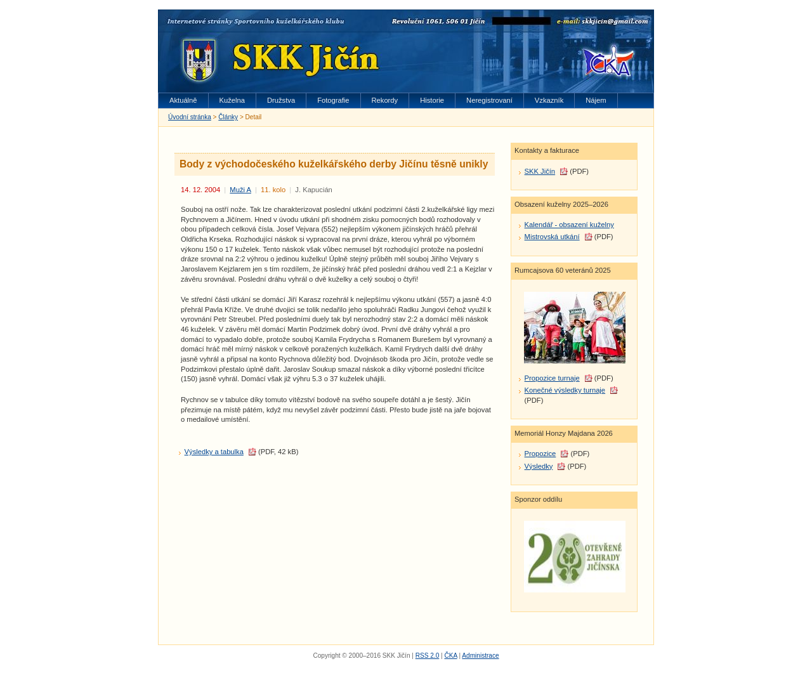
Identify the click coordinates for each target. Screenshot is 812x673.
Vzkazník (549, 100)
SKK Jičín (540, 171)
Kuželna (232, 100)
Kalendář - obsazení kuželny (569, 224)
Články (228, 117)
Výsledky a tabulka (214, 451)
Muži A (240, 189)
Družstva (281, 100)
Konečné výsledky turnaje (565, 390)
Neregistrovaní (489, 100)
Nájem (596, 100)
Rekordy (385, 100)
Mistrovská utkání (552, 236)
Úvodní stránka (189, 117)
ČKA (450, 655)
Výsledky (539, 466)
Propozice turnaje (552, 378)
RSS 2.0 (428, 655)
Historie (432, 100)
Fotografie (333, 100)
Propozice (540, 453)
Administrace (480, 655)
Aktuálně (183, 100)
